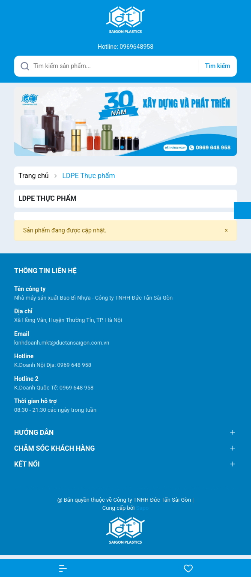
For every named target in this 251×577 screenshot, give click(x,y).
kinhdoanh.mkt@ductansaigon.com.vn (61, 342)
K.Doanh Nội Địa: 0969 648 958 (52, 365)
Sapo (142, 508)
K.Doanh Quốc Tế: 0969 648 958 (53, 387)
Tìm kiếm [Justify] (217, 65)
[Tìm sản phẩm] (125, 66)
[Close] (226, 230)
